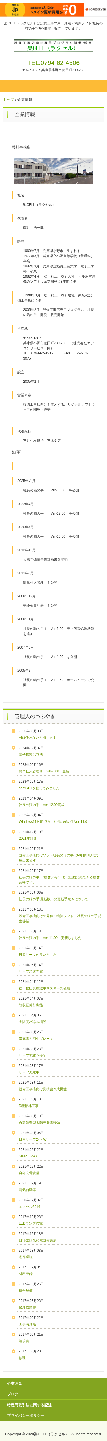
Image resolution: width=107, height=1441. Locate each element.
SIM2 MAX (28, 1156)
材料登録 (26, 1274)
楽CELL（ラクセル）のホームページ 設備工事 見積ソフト (53, 44)
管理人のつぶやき (35, 716)
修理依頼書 (27, 1307)
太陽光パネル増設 (32, 1022)
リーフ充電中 (29, 1072)
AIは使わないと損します (37, 738)
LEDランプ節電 (31, 1223)
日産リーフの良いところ (37, 955)
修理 (22, 1358)
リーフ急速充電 (31, 971)
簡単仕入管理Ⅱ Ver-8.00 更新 (44, 771)
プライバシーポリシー (25, 1415)
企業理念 (14, 1383)
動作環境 (26, 1257)
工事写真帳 (27, 1324)
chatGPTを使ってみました (39, 788)
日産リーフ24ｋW (33, 1139)
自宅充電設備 (29, 1173)
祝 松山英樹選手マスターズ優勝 (46, 988)
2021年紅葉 (28, 839)
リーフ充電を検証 (32, 1055)
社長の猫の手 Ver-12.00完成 (41, 805)
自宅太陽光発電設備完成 (37, 1240)
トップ (8, 99)
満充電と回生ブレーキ (36, 1039)
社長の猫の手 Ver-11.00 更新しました (50, 938)
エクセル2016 (29, 1207)
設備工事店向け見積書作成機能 (43, 1089)
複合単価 (26, 1291)
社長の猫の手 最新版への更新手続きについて (53, 899)
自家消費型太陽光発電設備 (39, 1123)
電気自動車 (27, 1190)
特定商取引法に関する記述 (29, 1405)
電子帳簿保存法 (31, 755)
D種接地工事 (29, 1106)
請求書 (24, 1341)
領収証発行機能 (31, 1005)
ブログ (12, 1394)
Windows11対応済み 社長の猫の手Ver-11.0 (53, 822)
